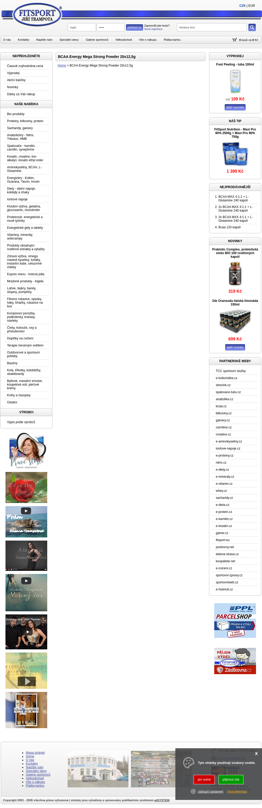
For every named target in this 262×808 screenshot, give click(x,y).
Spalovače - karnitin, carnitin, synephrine (21, 147)
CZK (242, 6)
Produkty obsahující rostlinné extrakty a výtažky (26, 247)
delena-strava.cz (227, 554)
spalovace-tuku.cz (228, 392)
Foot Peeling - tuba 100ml (235, 64)
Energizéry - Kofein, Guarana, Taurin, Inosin (23, 179)
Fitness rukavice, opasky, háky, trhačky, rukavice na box (25, 302)
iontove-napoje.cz (228, 448)
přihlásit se (134, 27)
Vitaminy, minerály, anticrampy (20, 236)
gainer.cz (222, 533)
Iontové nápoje (17, 199)
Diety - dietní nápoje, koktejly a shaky (21, 190)
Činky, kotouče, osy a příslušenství (22, 329)
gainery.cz (223, 420)
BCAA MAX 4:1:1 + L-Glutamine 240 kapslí (233, 198)
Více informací (237, 791)
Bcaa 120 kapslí (229, 227)
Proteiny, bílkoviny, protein (25, 121)
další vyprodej (235, 107)
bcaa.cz (221, 406)
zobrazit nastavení (210, 791)
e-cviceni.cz (224, 568)
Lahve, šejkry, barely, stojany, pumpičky (21, 290)
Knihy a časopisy (19, 395)
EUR (251, 6)
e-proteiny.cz (225, 455)
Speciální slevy (69, 39)
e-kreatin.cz (224, 526)
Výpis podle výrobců (21, 422)
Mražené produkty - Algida (25, 281)
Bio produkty (16, 114)
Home (62, 65)
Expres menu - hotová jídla (25, 274)
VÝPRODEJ (235, 56)
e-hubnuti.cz (224, 589)
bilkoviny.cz (223, 413)
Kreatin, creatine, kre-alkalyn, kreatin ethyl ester (25, 158)
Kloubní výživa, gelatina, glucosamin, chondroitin (24, 208)
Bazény (12, 363)
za (250, 39)
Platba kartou (172, 39)
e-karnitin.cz (224, 519)
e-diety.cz (222, 469)
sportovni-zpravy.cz (229, 575)
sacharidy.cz (224, 498)
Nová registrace (153, 29)
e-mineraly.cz (225, 476)
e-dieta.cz (222, 505)
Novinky (12, 87)
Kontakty (23, 39)
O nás (7, 39)
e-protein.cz (224, 512)
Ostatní (12, 402)
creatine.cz (223, 434)
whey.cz (221, 491)
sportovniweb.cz (227, 582)
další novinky (235, 347)
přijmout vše (231, 779)
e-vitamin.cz (224, 484)
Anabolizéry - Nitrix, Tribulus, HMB (20, 137)
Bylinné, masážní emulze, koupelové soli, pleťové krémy (25, 384)
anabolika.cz (224, 399)
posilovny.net (225, 547)
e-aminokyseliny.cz (229, 441)
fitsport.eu (223, 540)
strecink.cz (223, 385)
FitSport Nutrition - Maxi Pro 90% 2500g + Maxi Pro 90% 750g (235, 133)
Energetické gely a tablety (25, 228)
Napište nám (44, 39)
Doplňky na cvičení (20, 338)
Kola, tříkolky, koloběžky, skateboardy (24, 372)
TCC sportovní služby (231, 371)
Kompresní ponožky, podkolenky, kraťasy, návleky (21, 317)
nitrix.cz (221, 462)
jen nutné (204, 779)
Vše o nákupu (148, 39)
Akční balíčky (16, 80)
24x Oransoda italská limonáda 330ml (235, 302)
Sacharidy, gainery (20, 128)
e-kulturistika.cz (226, 378)
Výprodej (13, 73)
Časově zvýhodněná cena (25, 66)
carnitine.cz (224, 427)
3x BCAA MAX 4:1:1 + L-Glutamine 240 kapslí (235, 219)
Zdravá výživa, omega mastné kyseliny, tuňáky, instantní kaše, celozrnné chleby (24, 261)
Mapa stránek (35, 753)
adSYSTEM (161, 800)
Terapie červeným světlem (25, 345)
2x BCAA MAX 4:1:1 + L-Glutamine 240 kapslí (235, 208)
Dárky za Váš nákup (21, 94)
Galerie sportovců (97, 39)
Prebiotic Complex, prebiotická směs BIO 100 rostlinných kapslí (235, 253)
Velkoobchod (123, 39)
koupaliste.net (225, 561)
